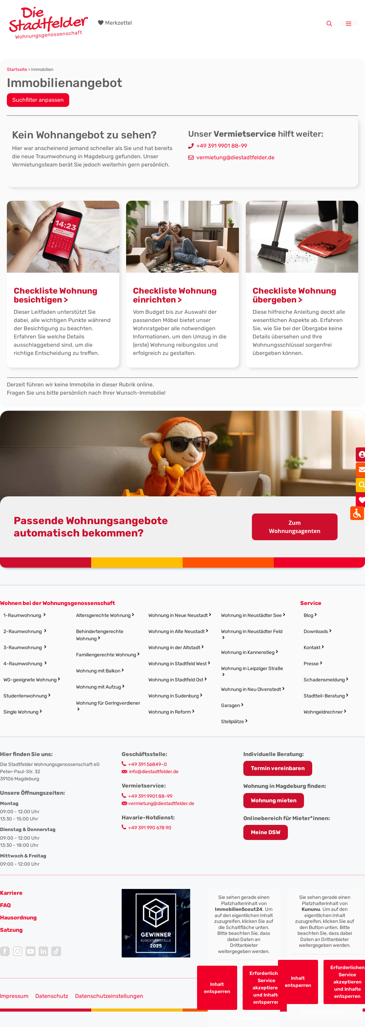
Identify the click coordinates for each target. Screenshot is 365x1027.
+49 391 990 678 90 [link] (149, 828)
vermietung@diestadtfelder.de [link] (235, 157)
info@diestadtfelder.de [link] (154, 772)
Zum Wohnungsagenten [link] (294, 527)
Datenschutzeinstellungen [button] (109, 996)
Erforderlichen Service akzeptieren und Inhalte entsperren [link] (267, 987)
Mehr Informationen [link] (243, 1018)
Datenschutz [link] (51, 996)
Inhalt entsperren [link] (217, 987)
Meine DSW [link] (265, 832)
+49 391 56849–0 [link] (147, 764)
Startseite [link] (17, 69)
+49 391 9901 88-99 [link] (221, 146)
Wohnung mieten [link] (273, 800)
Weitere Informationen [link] (325, 1012)
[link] (48, 22)
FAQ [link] (5, 905)
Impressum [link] (14, 996)
